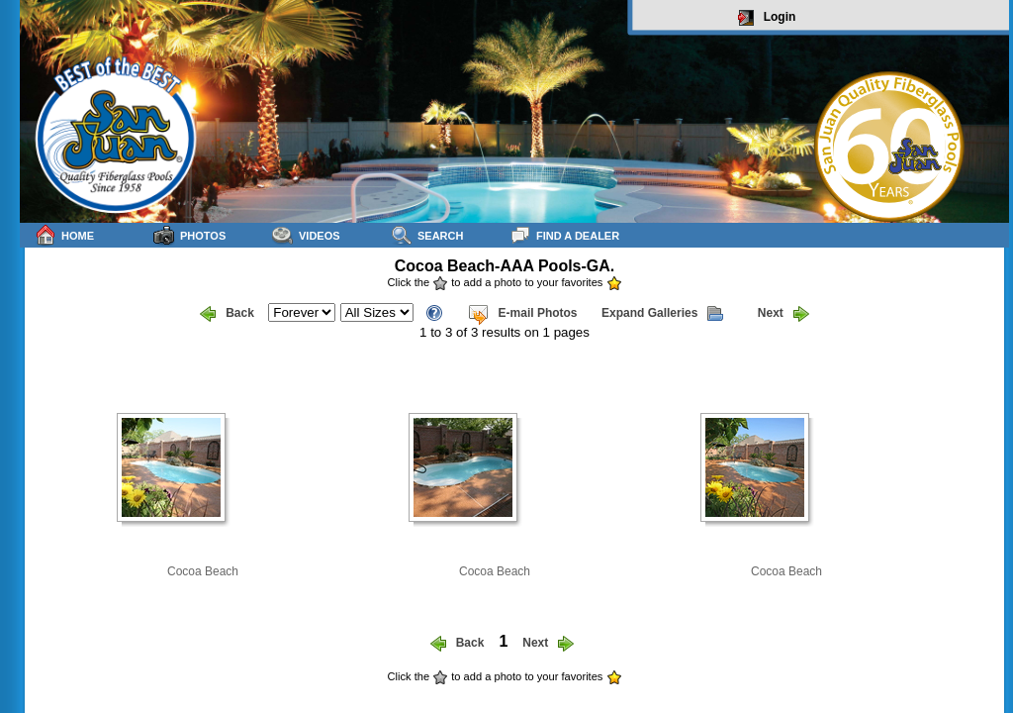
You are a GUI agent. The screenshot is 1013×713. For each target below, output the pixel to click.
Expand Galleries (662, 314)
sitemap (985, 689)
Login (767, 18)
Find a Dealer (564, 235)
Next (783, 314)
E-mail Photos (522, 314)
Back (227, 314)
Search (427, 235)
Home (64, 235)
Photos (189, 235)
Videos (306, 235)
